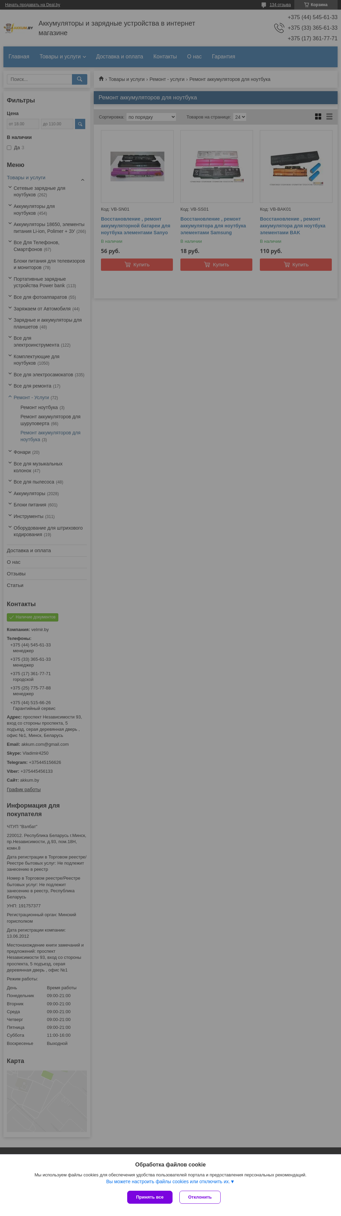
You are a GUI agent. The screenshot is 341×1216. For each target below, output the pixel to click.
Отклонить (200, 1197)
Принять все (150, 1197)
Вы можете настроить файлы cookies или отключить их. (168, 1181)
